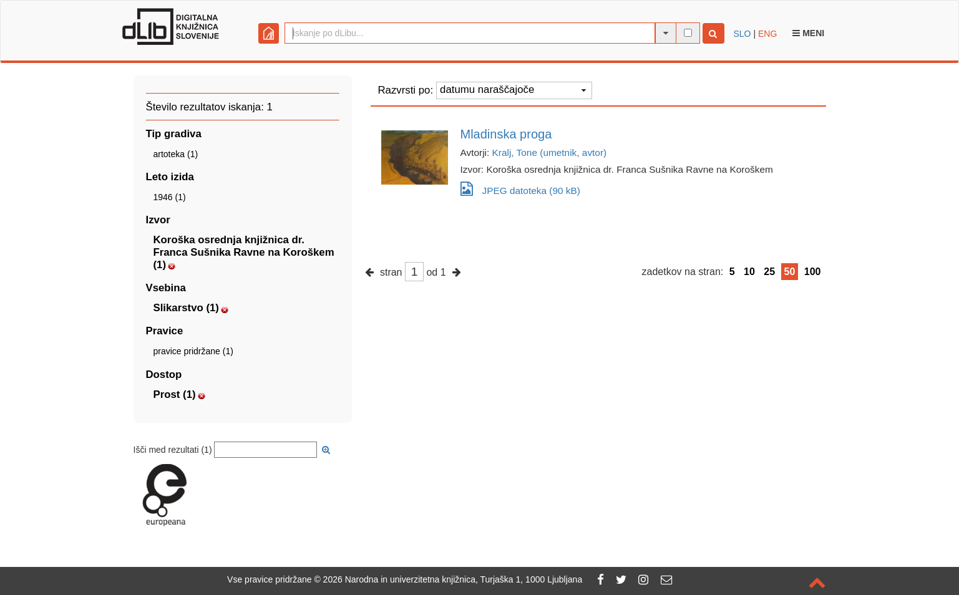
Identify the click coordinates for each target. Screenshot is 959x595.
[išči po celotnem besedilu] (688, 33)
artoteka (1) (175, 154)
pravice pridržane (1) (193, 351)
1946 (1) (169, 197)
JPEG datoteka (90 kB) (520, 188)
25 (769, 271)
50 (790, 271)
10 (749, 271)
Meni (808, 33)
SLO (742, 34)
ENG (767, 34)
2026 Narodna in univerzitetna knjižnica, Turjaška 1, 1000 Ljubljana (453, 579)
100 (812, 271)
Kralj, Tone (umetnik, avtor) (549, 152)
